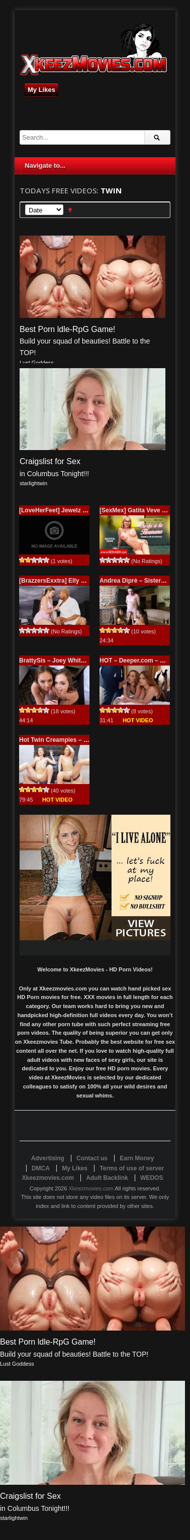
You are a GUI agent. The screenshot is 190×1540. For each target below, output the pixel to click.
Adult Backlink (107, 1177)
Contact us (92, 1158)
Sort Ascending (70, 209)
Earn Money (137, 1158)
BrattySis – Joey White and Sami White (75, 660)
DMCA (41, 1168)
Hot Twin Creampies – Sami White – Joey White (86, 739)
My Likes (41, 89)
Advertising (47, 1158)
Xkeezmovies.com (90, 1188)
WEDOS (151, 1177)
